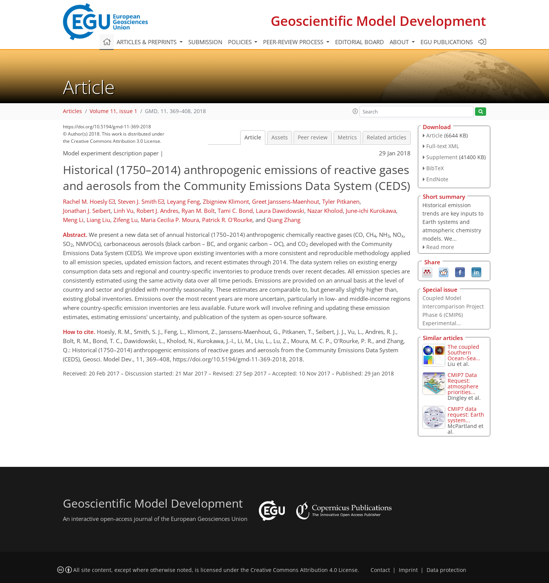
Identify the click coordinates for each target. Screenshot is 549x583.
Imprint (408, 570)
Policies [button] (240, 42)
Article (252, 137)
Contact (380, 570)
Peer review (312, 137)
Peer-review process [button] (294, 42)
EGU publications (447, 42)
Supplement (442, 157)
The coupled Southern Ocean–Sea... (464, 352)
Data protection (446, 570)
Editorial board (359, 42)
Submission (205, 42)
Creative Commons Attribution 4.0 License (304, 570)
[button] (355, 111)
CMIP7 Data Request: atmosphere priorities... (463, 383)
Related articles (386, 137)
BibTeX (435, 168)
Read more (440, 247)
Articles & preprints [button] (147, 42)
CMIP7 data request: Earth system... (466, 414)
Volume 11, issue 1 (113, 111)
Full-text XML (442, 146)
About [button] (400, 42)
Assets (279, 137)
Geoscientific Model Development (378, 21)
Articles (72, 111)
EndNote (437, 179)
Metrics (347, 137)
